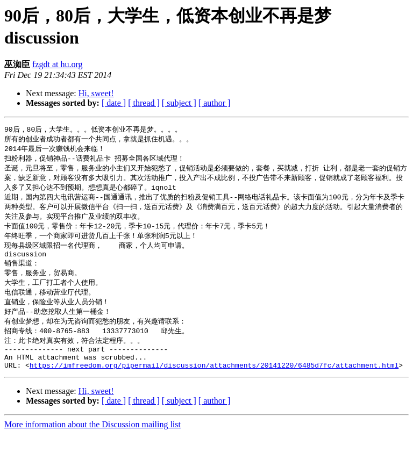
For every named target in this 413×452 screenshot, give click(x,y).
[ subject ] (179, 102)
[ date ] (114, 102)
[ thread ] (144, 102)
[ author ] (214, 102)
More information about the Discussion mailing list (92, 442)
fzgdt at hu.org (57, 64)
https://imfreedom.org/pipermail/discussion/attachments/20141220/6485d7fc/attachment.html (214, 383)
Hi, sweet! (96, 93)
